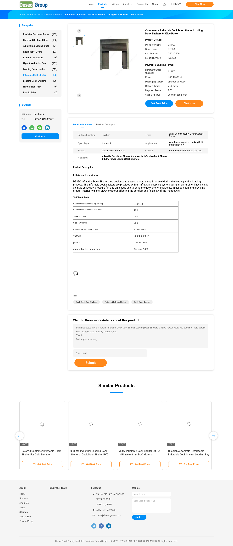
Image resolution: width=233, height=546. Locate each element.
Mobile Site (25, 516)
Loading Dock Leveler (40, 69)
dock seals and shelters (86, 302)
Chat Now (200, 4)
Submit (90, 363)
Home (22, 494)
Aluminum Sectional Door (40, 46)
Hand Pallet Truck (40, 86)
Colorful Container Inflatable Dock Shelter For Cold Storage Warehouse (41, 454)
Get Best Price (159, 103)
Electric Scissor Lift (40, 57)
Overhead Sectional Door (40, 40)
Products (23, 498)
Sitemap (23, 512)
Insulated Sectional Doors (40, 34)
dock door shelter (142, 302)
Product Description (106, 124)
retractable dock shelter (115, 302)
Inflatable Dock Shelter (40, 75)
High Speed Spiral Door (40, 63)
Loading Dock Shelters (40, 80)
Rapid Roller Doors (40, 51)
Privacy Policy (26, 521)
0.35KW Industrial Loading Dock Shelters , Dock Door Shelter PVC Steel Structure (89, 454)
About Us (24, 503)
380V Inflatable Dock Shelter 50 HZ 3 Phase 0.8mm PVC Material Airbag (139, 454)
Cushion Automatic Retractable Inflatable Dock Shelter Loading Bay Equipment (188, 454)
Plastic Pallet (40, 92)
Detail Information (82, 124)
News (22, 507)
